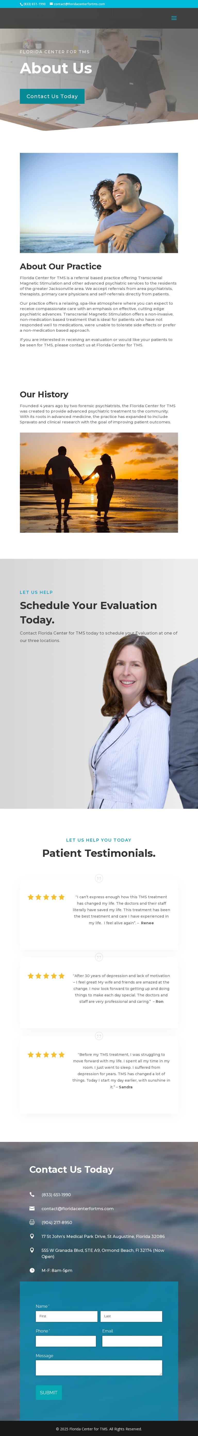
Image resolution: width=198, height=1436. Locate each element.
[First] (66, 1316)
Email (107, 1331)
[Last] (131, 1316)
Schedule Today (50, 660)
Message (44, 1355)
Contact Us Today (52, 96)
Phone (51, 1331)
